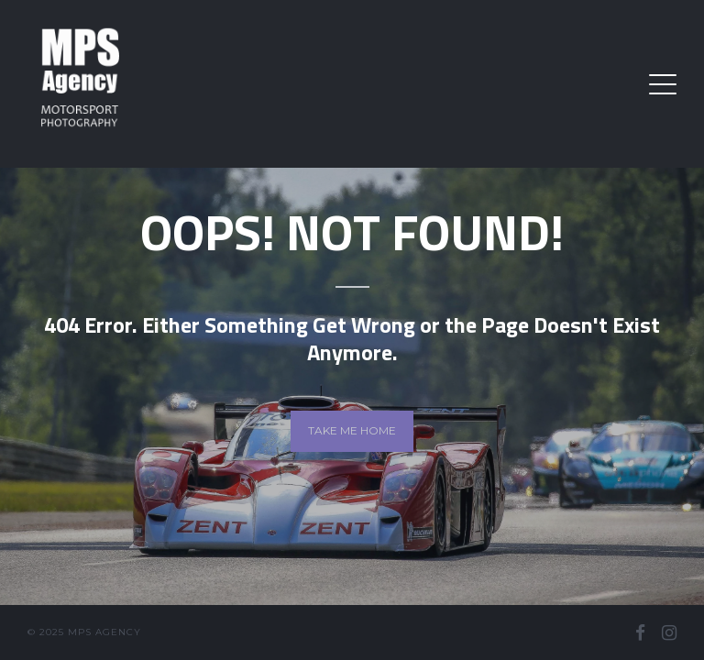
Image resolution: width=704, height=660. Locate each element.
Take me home (352, 430)
